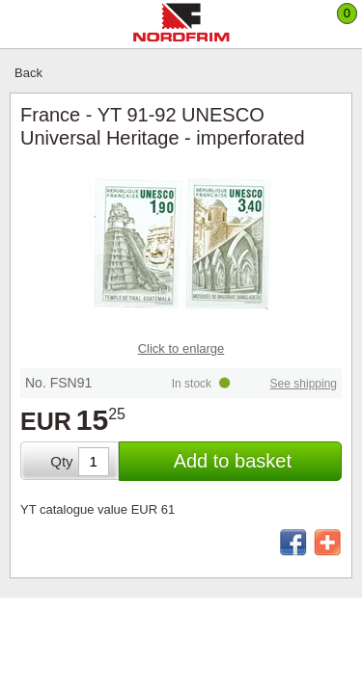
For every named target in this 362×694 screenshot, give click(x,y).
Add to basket (233, 460)
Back (28, 73)
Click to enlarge (181, 348)
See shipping (303, 383)
